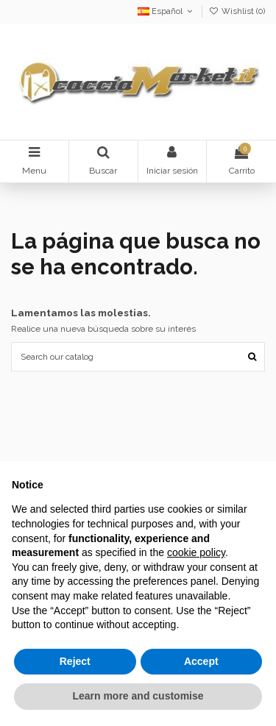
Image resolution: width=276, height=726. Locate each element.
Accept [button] (201, 661)
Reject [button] (75, 661)
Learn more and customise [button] (137, 696)
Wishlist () (237, 11)
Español (166, 11)
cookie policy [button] (196, 552)
